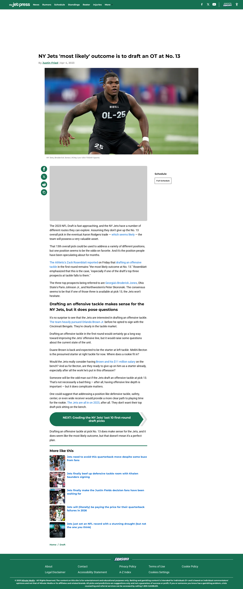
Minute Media (28, 580)
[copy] (44, 192)
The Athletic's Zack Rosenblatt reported (74, 262)
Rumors (46, 4)
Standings (74, 4)
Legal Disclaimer (55, 572)
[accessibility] (236, 4)
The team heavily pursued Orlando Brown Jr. (77, 322)
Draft (62, 544)
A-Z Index (125, 572)
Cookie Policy (190, 566)
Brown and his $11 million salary (115, 361)
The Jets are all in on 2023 (83, 402)
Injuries (97, 4)
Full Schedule (163, 181)
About (48, 566)
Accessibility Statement (92, 572)
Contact (83, 566)
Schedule (59, 4)
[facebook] (202, 4)
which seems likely (123, 234)
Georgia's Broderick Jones (121, 282)
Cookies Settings (159, 572)
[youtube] (214, 4)
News (36, 4)
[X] (208, 4)
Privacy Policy (127, 566)
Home (53, 544)
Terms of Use (157, 566)
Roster (86, 4)
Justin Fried (50, 62)
